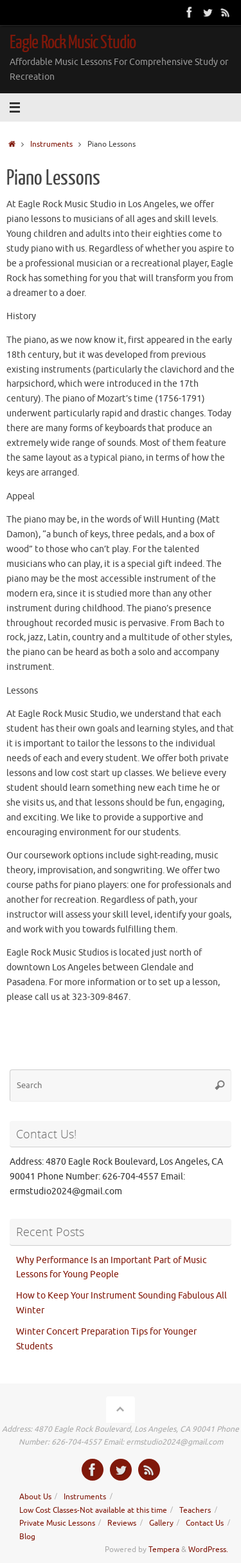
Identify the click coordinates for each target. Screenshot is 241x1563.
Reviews (121, 1523)
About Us (35, 1497)
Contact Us (205, 1523)
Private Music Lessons (57, 1523)
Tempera (163, 1549)
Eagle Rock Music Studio (73, 42)
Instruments (51, 144)
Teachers (195, 1510)
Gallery (161, 1523)
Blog (27, 1536)
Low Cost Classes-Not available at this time (93, 1510)
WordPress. (208, 1549)
